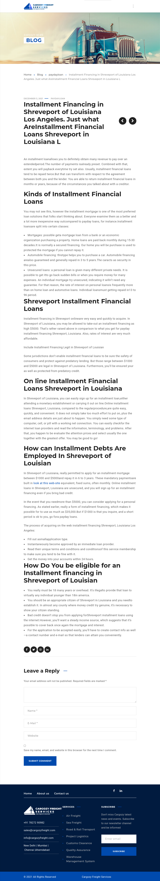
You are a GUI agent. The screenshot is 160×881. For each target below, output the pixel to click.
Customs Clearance (79, 843)
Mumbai (43, 845)
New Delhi (30, 845)
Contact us (61, 793)
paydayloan (56, 74)
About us (43, 793)
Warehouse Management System (80, 859)
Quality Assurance (78, 850)
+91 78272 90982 (34, 822)
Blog (40, 74)
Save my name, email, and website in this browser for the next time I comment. (70, 750)
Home (28, 74)
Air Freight (73, 815)
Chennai (29, 849)
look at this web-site (46, 483)
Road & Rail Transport (80, 829)
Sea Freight (74, 822)
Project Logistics (77, 836)
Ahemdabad (42, 849)
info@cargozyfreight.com (39, 837)
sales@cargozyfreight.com (39, 830)
